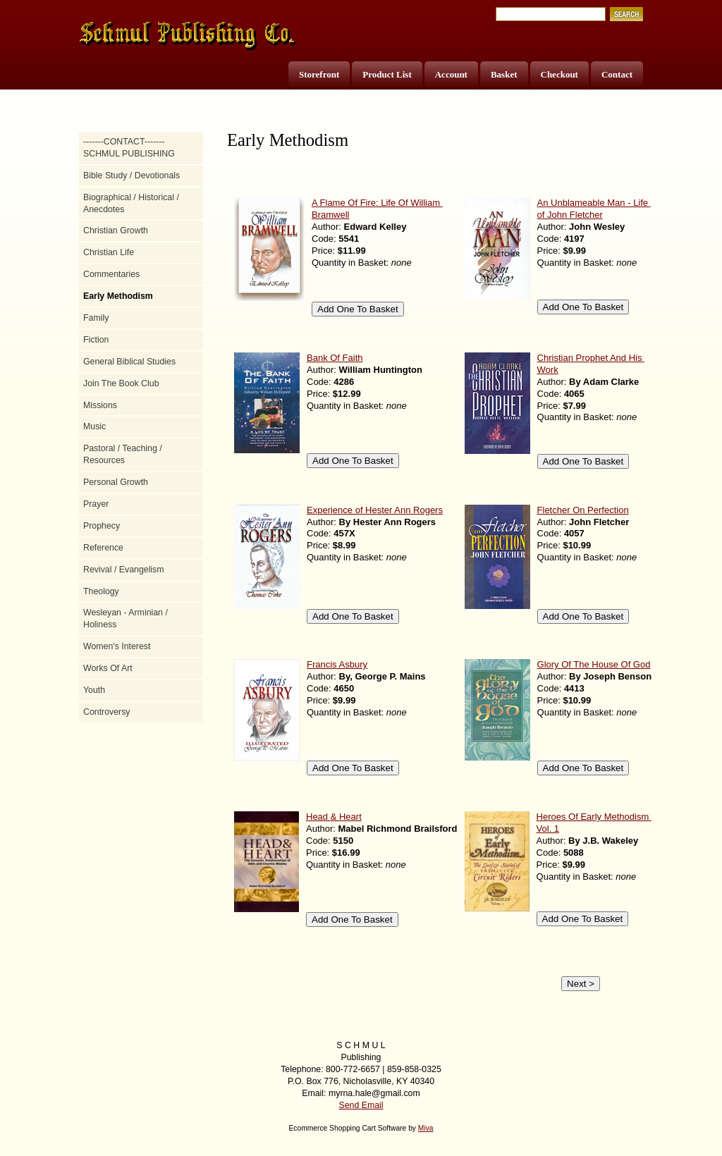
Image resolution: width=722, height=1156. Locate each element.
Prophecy (101, 526)
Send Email (360, 1105)
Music (94, 426)
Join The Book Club (121, 383)
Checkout (559, 74)
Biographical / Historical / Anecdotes (131, 203)
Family (96, 318)
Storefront (319, 74)
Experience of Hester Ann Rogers (375, 510)
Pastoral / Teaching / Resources (122, 454)
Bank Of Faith (334, 357)
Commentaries (111, 274)
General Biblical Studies (129, 362)
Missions (100, 405)
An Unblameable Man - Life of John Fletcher (594, 208)
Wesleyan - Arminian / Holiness (125, 618)
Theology (101, 591)
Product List (386, 74)
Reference (103, 548)
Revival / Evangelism (123, 569)
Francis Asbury (337, 664)
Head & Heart (334, 816)
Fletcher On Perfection (583, 510)
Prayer (96, 504)
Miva (426, 1128)
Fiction (96, 340)
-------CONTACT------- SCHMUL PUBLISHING (129, 148)
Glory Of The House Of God (594, 664)
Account (451, 74)
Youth (94, 690)
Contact (616, 74)
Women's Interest (116, 646)
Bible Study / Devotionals (131, 175)
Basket (504, 74)
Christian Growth (115, 230)
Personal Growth (115, 482)
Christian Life (108, 252)
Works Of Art (108, 668)
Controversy (106, 712)
